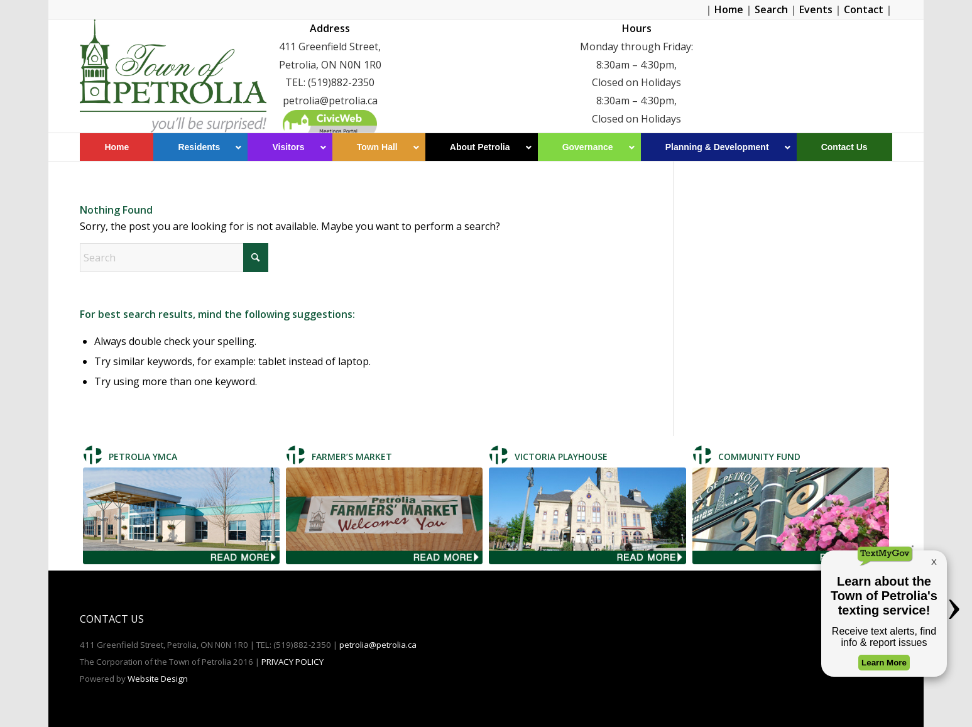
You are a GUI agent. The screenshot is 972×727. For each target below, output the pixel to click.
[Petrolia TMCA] (181, 515)
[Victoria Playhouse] (587, 515)
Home (728, 9)
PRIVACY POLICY (292, 661)
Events (816, 9)
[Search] (174, 257)
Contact (863, 9)
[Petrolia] (173, 76)
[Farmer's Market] (384, 515)
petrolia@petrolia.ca (378, 644)
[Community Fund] (790, 515)
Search (771, 9)
